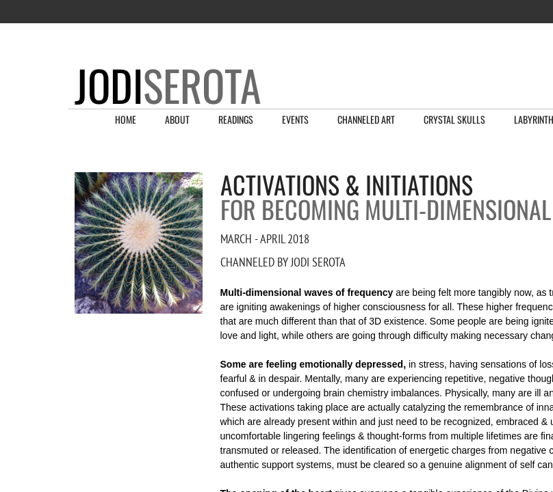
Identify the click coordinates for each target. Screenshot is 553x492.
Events (295, 119)
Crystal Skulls (454, 119)
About (177, 119)
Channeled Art (366, 119)
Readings (235, 119)
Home (125, 119)
